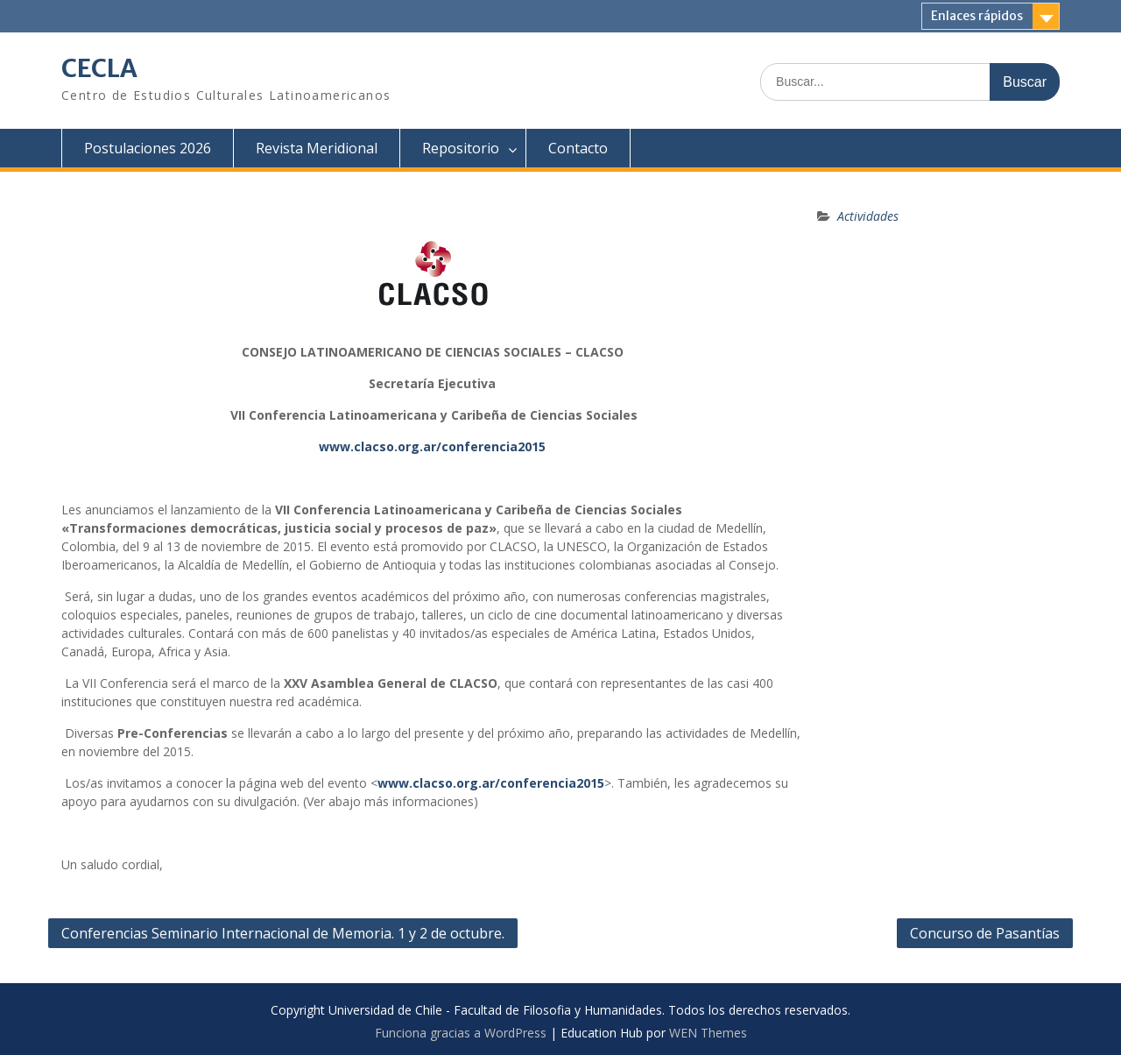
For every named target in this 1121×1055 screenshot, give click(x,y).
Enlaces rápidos (977, 16)
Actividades (868, 216)
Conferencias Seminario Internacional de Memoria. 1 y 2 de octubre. (282, 933)
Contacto (578, 148)
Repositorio (460, 148)
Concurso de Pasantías (985, 933)
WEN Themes (708, 1032)
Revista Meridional (316, 148)
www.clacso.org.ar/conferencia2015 (432, 446)
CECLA (99, 68)
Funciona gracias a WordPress (460, 1032)
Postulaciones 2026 (147, 148)
